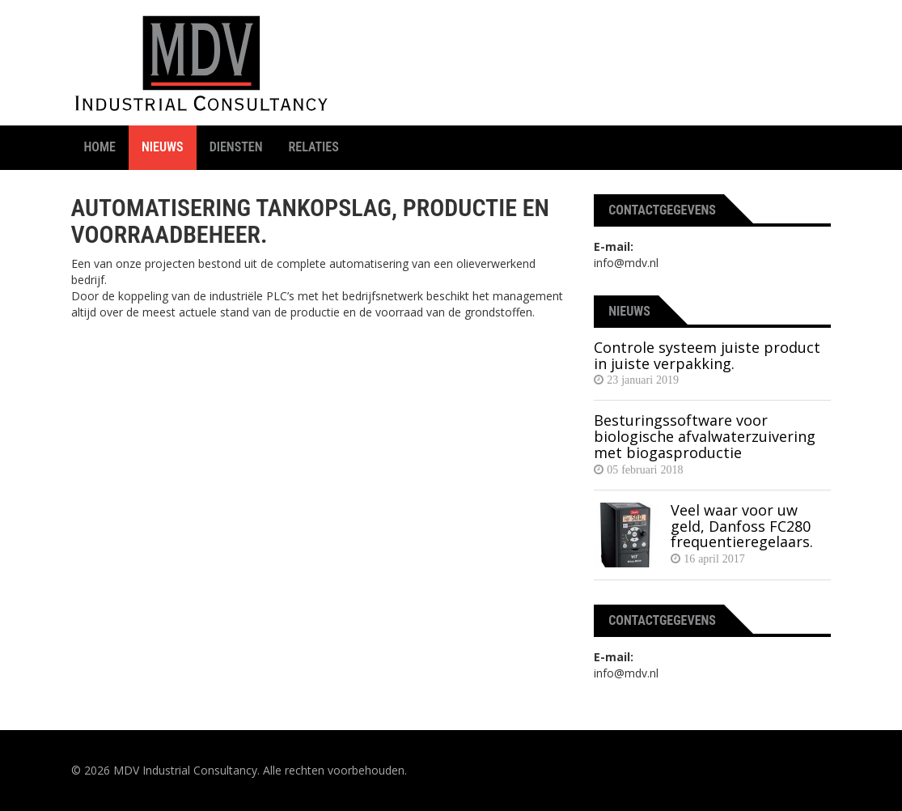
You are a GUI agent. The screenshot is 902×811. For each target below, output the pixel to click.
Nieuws (163, 147)
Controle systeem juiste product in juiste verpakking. (707, 355)
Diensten (236, 147)
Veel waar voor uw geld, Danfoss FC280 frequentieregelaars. (742, 526)
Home (100, 147)
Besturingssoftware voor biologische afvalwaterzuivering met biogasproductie (704, 436)
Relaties (314, 147)
